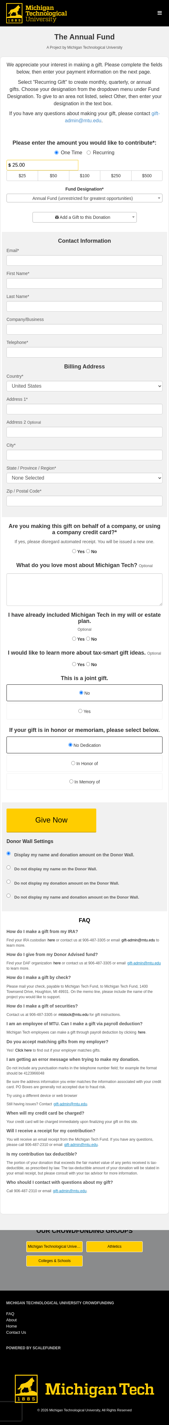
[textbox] (84, 217)
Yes (78, 551)
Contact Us (16, 1332)
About (11, 1320)
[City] (84, 455)
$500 (147, 175)
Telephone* (17, 342)
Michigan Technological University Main (55, 1246)
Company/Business (25, 319)
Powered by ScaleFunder (33, 1348)
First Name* (17, 273)
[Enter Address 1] (84, 409)
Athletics (114, 1246)
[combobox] (84, 198)
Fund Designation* (84, 189)
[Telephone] (84, 352)
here (141, 1032)
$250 (116, 175)
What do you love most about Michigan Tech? (76, 565)
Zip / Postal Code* (23, 491)
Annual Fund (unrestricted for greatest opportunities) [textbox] (82, 198)
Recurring (100, 152)
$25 (22, 175)
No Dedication (84, 745)
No (91, 551)
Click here (23, 1050)
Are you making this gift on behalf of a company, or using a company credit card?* (85, 529)
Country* (14, 376)
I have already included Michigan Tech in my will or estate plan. (84, 618)
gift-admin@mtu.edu (138, 940)
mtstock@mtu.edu (73, 1014)
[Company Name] (84, 329)
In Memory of (84, 781)
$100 (84, 175)
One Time (68, 152)
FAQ (10, 1313)
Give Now (51, 820)
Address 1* (17, 399)
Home (11, 1326)
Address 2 (16, 422)
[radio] (84, 693)
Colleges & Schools (54, 1261)
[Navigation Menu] (159, 13)
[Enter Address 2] (84, 432)
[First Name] (84, 283)
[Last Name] (84, 306)
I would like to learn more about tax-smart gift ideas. (77, 653)
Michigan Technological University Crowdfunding (60, 1303)
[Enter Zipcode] (84, 501)
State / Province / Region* (31, 468)
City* (11, 445)
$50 (53, 175)
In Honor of (84, 763)
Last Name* (17, 296)
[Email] (84, 260)
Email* (12, 250)
